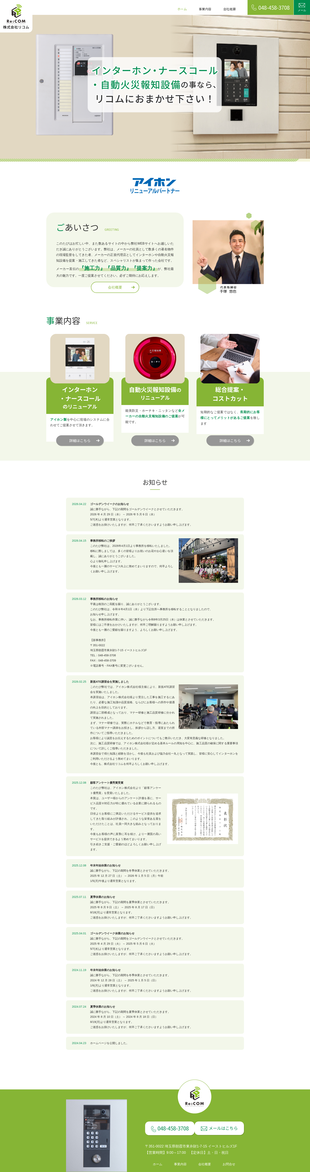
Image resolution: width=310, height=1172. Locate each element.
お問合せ (229, 1164)
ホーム (182, 9)
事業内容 (205, 9)
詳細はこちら (80, 440)
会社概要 (229, 9)
